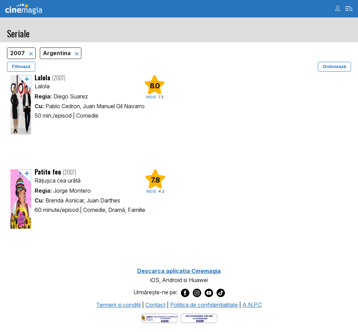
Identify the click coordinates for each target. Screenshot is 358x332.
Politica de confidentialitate (204, 304)
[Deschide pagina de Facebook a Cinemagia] (185, 292)
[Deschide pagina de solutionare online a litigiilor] (199, 317)
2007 (18, 53)
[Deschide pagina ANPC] (159, 317)
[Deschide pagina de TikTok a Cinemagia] (221, 292)
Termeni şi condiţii (118, 304)
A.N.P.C (252, 304)
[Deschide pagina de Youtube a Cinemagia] (209, 292)
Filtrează (21, 66)
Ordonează (334, 66)
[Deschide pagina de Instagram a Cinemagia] (197, 292)
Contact (155, 304)
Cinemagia (23, 9)
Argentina (57, 53)
